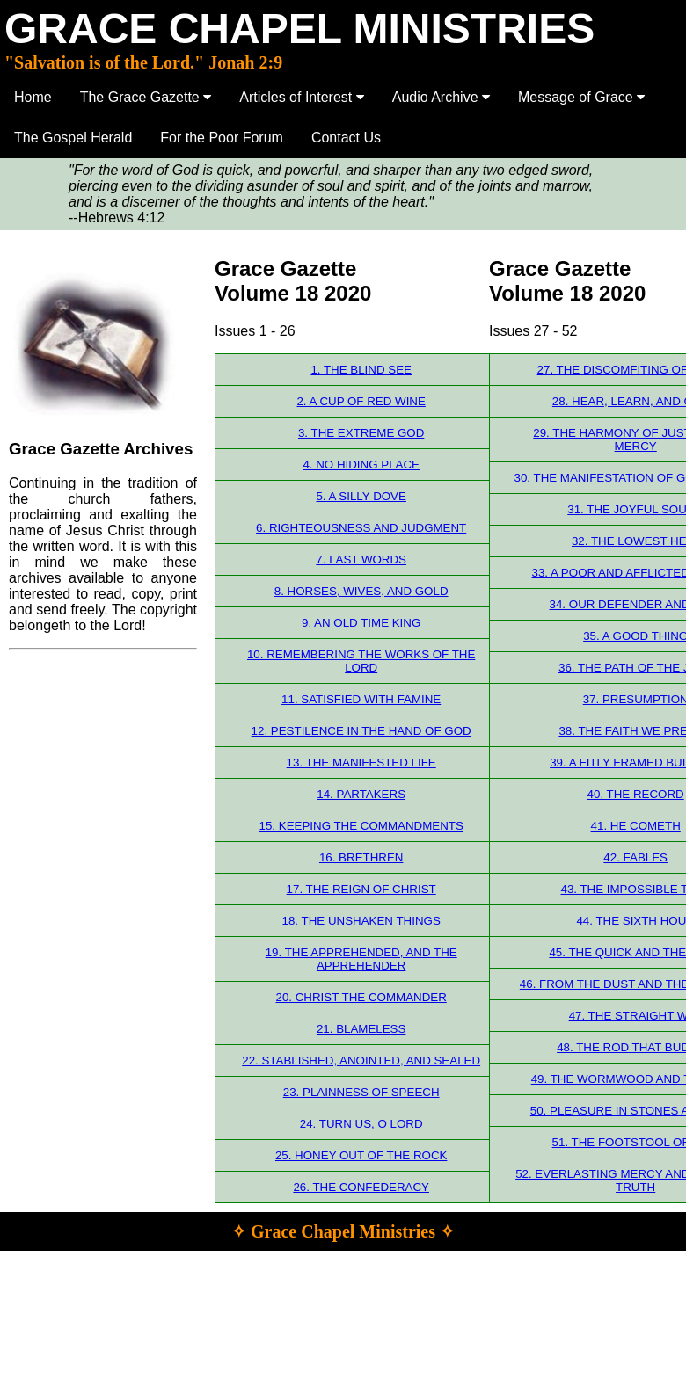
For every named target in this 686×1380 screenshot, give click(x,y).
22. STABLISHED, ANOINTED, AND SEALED (361, 1060)
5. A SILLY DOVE (361, 496)
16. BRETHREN (361, 857)
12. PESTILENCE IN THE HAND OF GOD (361, 730)
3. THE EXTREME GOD (361, 432)
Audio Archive (441, 97)
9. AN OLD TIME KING (361, 622)
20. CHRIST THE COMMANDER (361, 997)
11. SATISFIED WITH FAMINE (361, 699)
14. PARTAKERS (361, 794)
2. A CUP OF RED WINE (360, 401)
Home (33, 97)
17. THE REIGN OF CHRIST (361, 889)
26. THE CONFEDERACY (361, 1187)
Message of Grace (581, 97)
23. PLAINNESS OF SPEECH (361, 1092)
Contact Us (346, 137)
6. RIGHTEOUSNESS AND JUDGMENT (361, 527)
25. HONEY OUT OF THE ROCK (361, 1155)
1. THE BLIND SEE (361, 369)
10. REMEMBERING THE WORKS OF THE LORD (361, 661)
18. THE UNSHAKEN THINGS (361, 920)
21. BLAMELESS (361, 1028)
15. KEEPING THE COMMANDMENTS (361, 825)
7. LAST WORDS (361, 559)
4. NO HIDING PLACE (361, 464)
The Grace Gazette (146, 97)
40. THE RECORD (635, 794)
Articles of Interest (301, 97)
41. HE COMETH (636, 825)
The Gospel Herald (73, 137)
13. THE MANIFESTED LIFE (361, 762)
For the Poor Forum (221, 137)
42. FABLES (635, 857)
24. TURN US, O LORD (361, 1123)
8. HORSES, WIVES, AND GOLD (361, 591)
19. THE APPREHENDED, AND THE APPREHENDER (361, 959)
